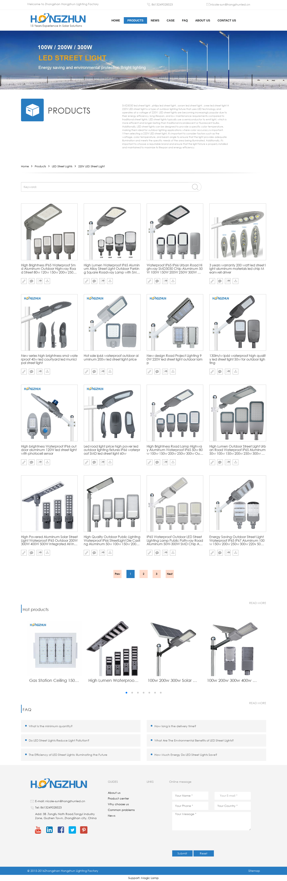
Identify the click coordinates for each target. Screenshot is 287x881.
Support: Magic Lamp (143, 878)
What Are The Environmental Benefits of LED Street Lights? (194, 740)
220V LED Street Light (91, 166)
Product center (118, 798)
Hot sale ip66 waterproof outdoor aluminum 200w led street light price (111, 357)
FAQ (185, 20)
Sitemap (254, 871)
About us (202, 20)
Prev (117, 574)
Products (135, 20)
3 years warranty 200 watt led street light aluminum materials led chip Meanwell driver (237, 268)
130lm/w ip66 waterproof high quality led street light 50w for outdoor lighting (237, 359)
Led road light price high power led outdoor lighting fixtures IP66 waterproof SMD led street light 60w (112, 449)
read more (257, 603)
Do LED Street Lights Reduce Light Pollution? (59, 740)
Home (25, 166)
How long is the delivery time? (175, 726)
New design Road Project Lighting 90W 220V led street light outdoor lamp (174, 359)
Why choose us (118, 804)
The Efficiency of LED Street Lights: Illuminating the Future (68, 755)
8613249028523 (162, 4)
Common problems (121, 810)
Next (169, 574)
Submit (182, 853)
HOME (116, 20)
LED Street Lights (62, 166)
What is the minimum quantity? (51, 726)
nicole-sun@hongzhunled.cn (230, 4)
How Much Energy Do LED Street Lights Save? (185, 755)
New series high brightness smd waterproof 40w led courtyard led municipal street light (49, 359)
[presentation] (203, 840)
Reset (203, 853)
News (155, 20)
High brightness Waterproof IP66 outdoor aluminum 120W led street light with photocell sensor (49, 449)
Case (171, 20)
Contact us (227, 20)
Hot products (36, 609)
